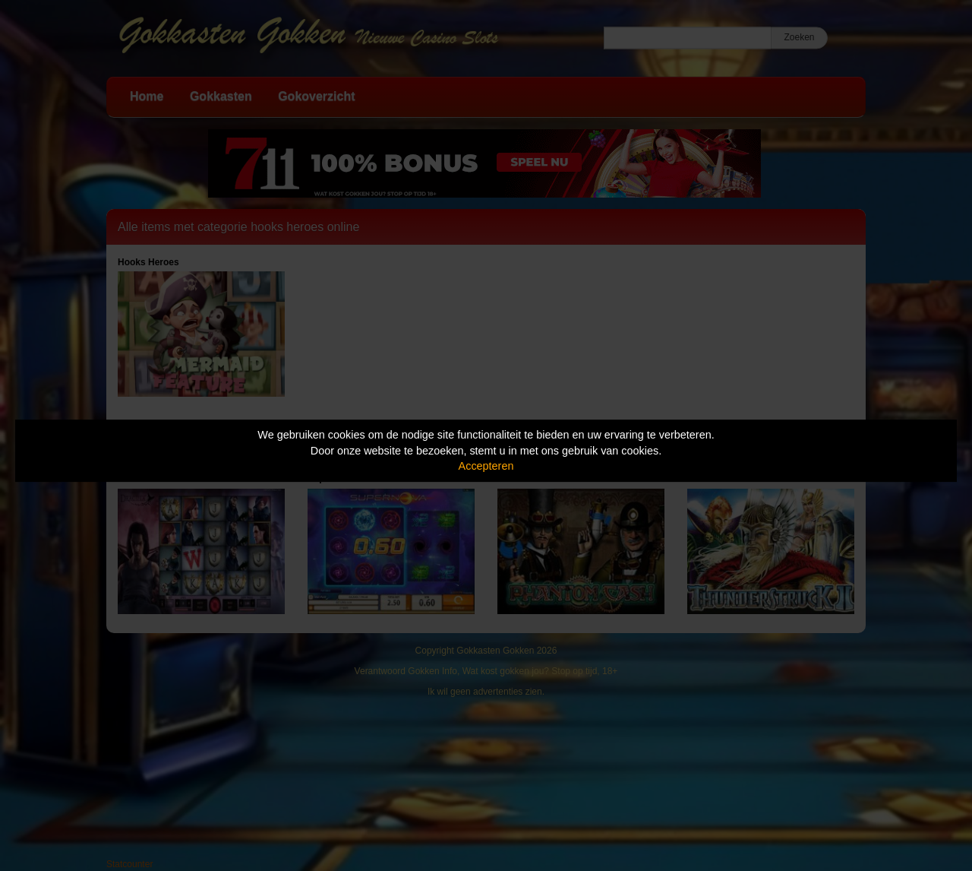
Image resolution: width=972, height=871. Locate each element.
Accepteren (486, 466)
